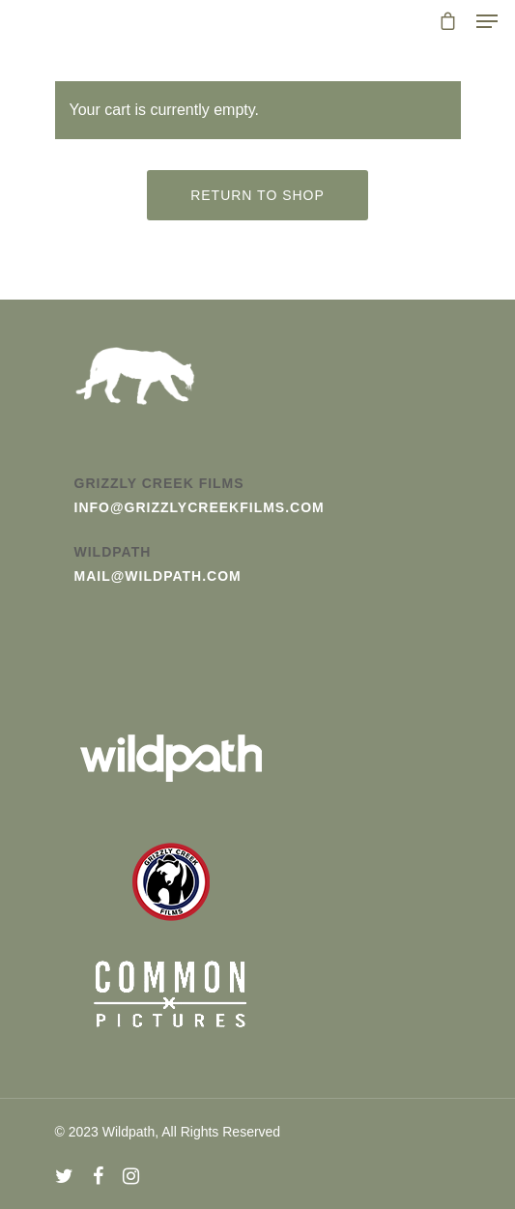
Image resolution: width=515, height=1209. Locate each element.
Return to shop (257, 195)
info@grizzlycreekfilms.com (199, 507)
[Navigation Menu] (487, 21)
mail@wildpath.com (158, 576)
